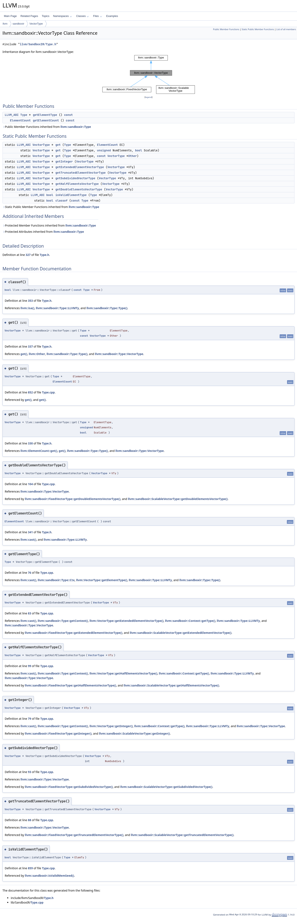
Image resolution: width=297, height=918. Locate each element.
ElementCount (20, 120)
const (68, 115)
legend (148, 97)
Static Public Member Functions (258, 29)
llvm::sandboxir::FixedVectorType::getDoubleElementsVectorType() (72, 499)
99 (29, 666)
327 (28, 255)
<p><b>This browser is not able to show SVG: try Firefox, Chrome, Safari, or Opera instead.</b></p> (148, 74)
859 (30, 868)
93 (29, 772)
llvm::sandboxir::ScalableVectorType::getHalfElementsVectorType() (171, 685)
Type (23, 115)
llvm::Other (37, 354)
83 (29, 613)
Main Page (10, 16)
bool (138, 150)
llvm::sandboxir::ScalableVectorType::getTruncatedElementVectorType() (182, 835)
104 (30, 484)
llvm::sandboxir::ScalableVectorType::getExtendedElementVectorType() (180, 633)
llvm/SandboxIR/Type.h (38, 44)
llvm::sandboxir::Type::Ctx (56, 580)
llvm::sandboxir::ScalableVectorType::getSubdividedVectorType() (166, 787)
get (58, 145)
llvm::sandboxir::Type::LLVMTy (57, 308)
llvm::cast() (28, 540)
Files (97, 16)
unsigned (104, 150)
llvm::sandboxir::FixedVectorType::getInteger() (58, 733)
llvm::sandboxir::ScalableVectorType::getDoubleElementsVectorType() (178, 499)
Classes (82, 16)
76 (29, 573)
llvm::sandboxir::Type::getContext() (63, 621)
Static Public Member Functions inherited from (50, 207)
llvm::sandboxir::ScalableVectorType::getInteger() (134, 733)
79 (29, 719)
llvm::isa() (27, 308)
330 (30, 443)
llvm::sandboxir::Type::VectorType (119, 354)
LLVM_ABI (12, 115)
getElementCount (46, 120)
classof (61, 200)
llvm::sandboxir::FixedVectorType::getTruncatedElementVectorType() (74, 835)
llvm (5, 23)
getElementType (45, 115)
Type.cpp (48, 392)
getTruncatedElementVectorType (80, 173)
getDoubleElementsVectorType (78, 189)
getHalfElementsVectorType (77, 184)
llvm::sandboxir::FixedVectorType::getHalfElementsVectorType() (70, 685)
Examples (112, 16)
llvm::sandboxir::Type (75, 127)
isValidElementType (71, 195)
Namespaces (62, 16)
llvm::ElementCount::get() (38, 451)
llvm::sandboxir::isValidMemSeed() (49, 876)
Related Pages (29, 16)
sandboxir (18, 23)
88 (29, 820)
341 (30, 532)
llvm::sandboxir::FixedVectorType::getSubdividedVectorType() (69, 787)
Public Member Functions (226, 29)
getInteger (64, 161)
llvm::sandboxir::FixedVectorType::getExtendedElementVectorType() (73, 633)
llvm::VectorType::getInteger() (111, 726)
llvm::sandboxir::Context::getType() (190, 621)
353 (30, 301)
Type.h (44, 255)
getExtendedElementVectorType (79, 167)
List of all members (286, 29)
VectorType (36, 23)
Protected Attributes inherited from (43, 232)
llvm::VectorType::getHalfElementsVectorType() (123, 673)
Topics (45, 16)
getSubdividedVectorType (75, 178)
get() (23, 354)
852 (30, 392)
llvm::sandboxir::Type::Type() (106, 308)
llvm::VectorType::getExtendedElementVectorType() (127, 621)
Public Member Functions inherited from (46, 127)
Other (132, 156)
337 (30, 346)
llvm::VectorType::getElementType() (101, 580)
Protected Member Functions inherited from (49, 225)
